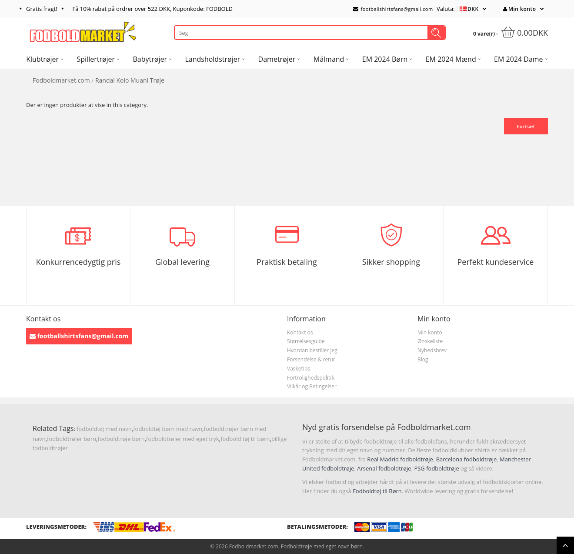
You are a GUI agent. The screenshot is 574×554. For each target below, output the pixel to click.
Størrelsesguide (306, 341)
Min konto (519, 9)
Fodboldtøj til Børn (377, 491)
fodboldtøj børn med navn (167, 429)
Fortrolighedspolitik (310, 377)
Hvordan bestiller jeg (312, 350)
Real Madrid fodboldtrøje (400, 459)
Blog (422, 359)
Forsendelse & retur (311, 359)
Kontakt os (300, 332)
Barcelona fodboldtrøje (466, 459)
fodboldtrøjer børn (71, 439)
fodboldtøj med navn (104, 429)
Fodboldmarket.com (61, 80)
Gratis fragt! (41, 9)
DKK (473, 9)
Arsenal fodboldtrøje (384, 468)
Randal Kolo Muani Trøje (129, 80)
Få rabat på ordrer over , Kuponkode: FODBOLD (153, 9)
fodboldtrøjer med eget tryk (182, 439)
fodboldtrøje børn (121, 439)
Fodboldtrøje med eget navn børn (322, 546)
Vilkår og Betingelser (312, 386)
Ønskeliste (430, 341)
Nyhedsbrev (432, 350)
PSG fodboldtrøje (436, 468)
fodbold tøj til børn (245, 439)
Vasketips (298, 368)
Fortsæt (526, 126)
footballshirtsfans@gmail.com (393, 9)
